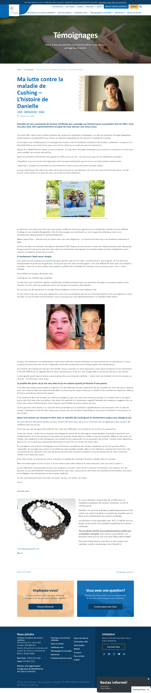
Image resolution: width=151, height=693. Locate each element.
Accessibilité (56, 687)
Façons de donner (134, 12)
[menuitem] (41, 12)
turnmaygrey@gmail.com (28, 553)
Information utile (57, 6)
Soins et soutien (64, 12)
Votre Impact (70, 6)
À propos (80, 6)
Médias (77, 653)
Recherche (119, 12)
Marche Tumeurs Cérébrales (116, 6)
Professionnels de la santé (61, 663)
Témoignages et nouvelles (100, 12)
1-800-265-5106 (34, 662)
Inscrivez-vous (113, 651)
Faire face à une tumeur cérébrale (40, 12)
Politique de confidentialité (26, 687)
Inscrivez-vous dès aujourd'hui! (113, 2)
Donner (134, 6)
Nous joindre (90, 6)
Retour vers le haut (24, 576)
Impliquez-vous (80, 12)
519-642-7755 (29, 666)
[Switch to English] (99, 6)
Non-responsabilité (44, 687)
